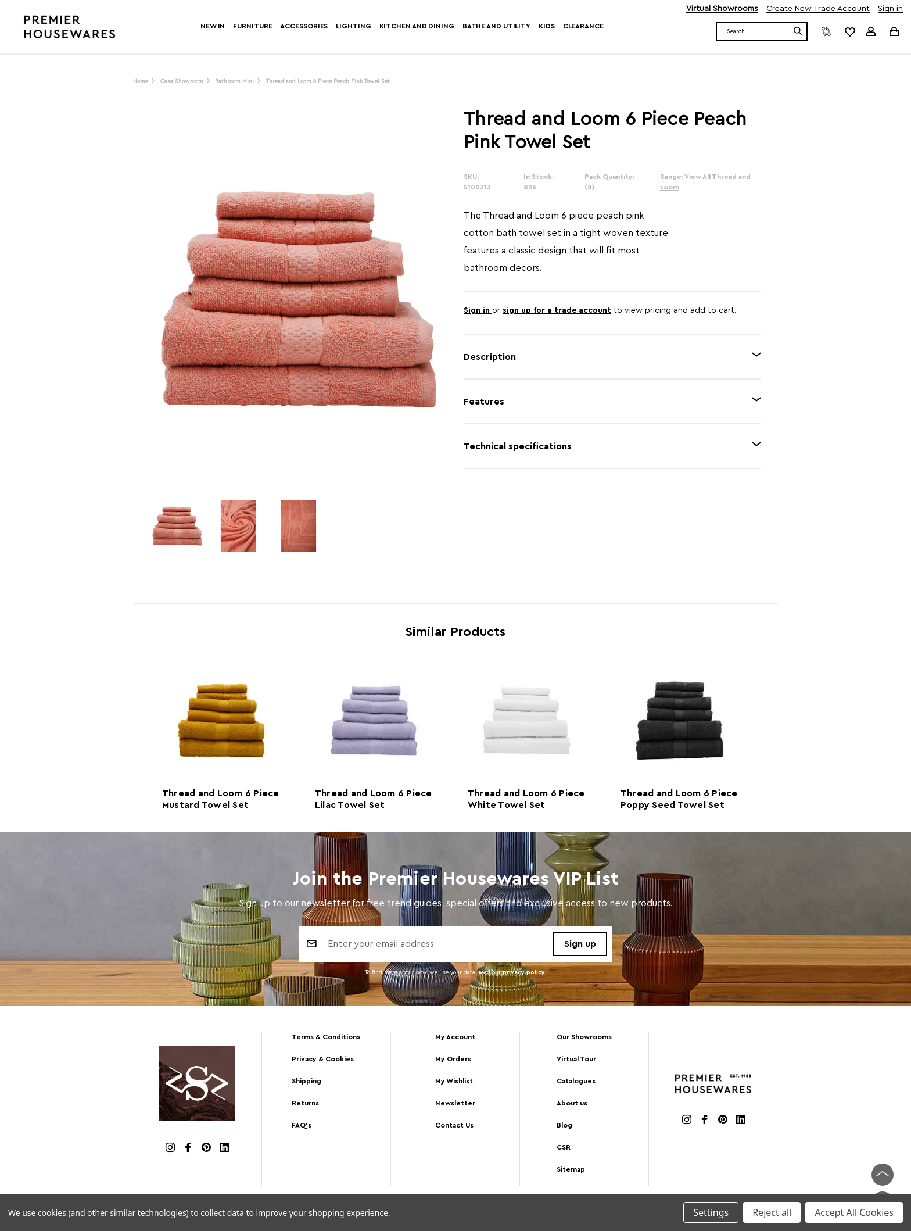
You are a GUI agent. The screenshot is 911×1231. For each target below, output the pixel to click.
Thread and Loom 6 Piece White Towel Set (526, 799)
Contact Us (454, 1125)
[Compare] (826, 31)
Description (490, 357)
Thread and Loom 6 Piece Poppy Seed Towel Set (679, 799)
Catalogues (576, 1081)
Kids (547, 26)
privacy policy (524, 973)
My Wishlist (454, 1081)
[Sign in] (871, 31)
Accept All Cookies (854, 1212)
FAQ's (301, 1125)
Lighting (353, 26)
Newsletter (455, 1103)
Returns (305, 1103)
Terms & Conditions (326, 1036)
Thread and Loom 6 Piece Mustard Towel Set (220, 799)
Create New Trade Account (818, 9)
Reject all (771, 1212)
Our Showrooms (584, 1036)
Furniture (252, 26)
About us (572, 1103)
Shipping (306, 1081)
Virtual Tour (576, 1058)
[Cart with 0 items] (893, 31)
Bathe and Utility (496, 26)
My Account (455, 1036)
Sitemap (571, 1169)
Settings (711, 1212)
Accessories (304, 26)
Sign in (890, 9)
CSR (564, 1147)
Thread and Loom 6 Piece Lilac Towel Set (373, 799)
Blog (564, 1125)
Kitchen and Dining (416, 26)
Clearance (583, 26)
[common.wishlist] (849, 31)
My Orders (453, 1058)
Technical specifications (518, 446)
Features (484, 401)
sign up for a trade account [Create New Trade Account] (557, 310)
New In (212, 26)
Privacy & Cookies (323, 1058)
